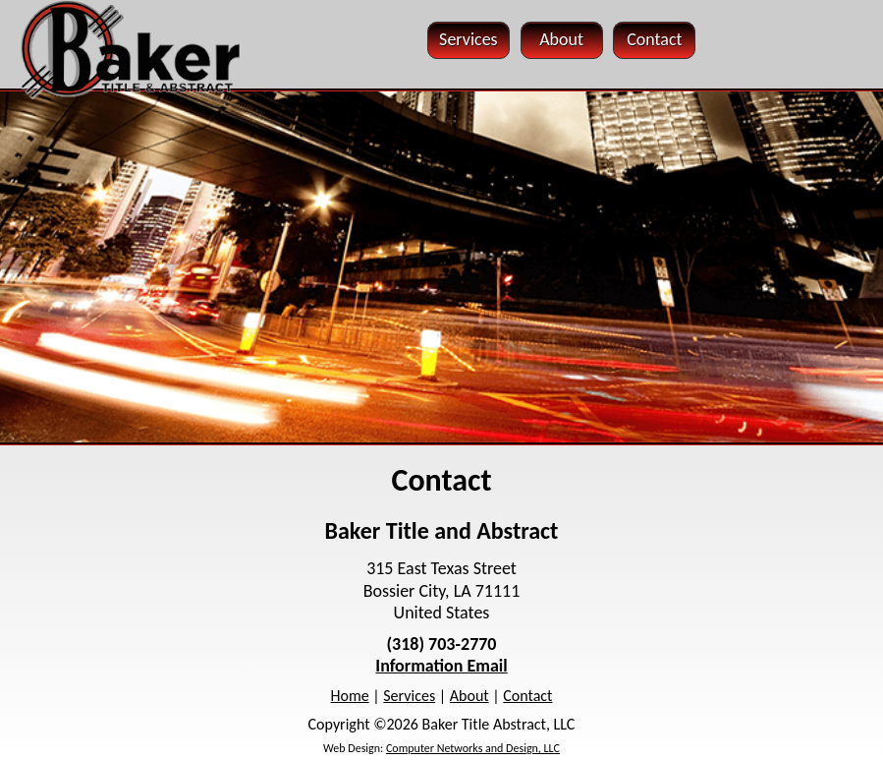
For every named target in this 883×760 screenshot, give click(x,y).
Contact (527, 695)
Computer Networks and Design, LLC (473, 748)
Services (409, 695)
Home (350, 695)
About (469, 695)
